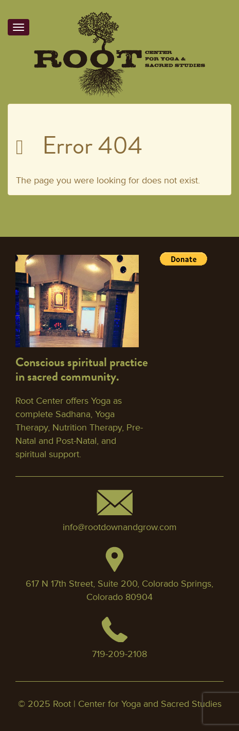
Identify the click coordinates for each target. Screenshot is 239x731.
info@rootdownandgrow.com (120, 527)
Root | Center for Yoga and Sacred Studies (137, 703)
